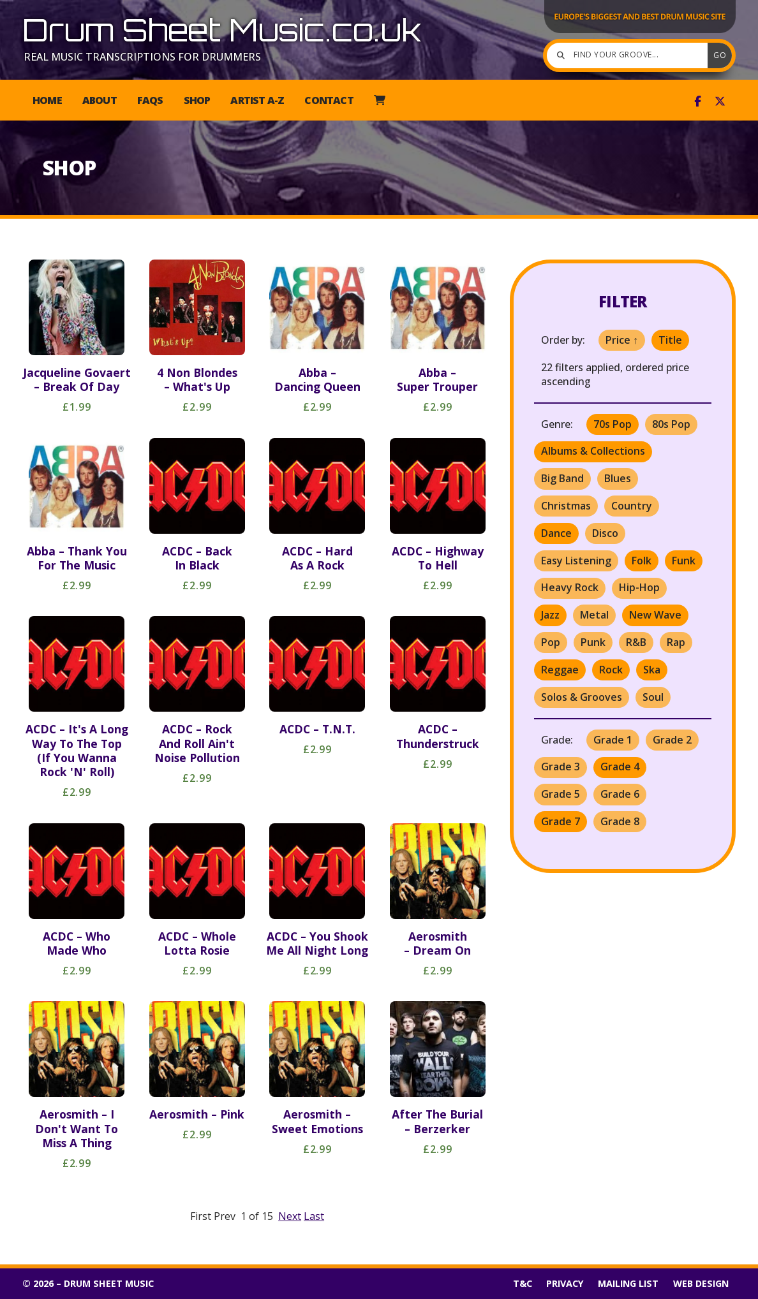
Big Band (562, 478)
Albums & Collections (593, 451)
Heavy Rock (569, 587)
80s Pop (671, 424)
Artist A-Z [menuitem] (257, 100)
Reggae (560, 670)
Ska (651, 670)
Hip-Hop (639, 587)
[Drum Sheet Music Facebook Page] (697, 101)
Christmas (566, 506)
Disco (605, 533)
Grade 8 (619, 821)
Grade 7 (560, 821)
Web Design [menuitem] (701, 1283)
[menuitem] (379, 100)
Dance (556, 533)
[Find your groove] (630, 55)
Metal (594, 615)
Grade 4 (619, 767)
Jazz (550, 615)
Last (314, 1216)
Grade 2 (672, 740)
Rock (611, 670)
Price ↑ (622, 340)
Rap (676, 642)
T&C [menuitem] (522, 1283)
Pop (550, 642)
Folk (641, 561)
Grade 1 (612, 740)
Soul (653, 697)
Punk (593, 642)
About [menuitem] (99, 100)
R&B (636, 642)
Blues (617, 478)
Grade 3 (560, 767)
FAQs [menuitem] (150, 100)
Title (670, 340)
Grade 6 (619, 794)
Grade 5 (560, 794)
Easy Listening (576, 561)
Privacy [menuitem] (565, 1283)
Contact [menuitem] (328, 100)
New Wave (655, 615)
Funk (683, 561)
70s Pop (612, 424)
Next (289, 1216)
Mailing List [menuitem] (628, 1283)
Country (631, 506)
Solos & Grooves (581, 697)
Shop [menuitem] (197, 100)
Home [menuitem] (47, 100)
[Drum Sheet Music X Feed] (720, 101)
